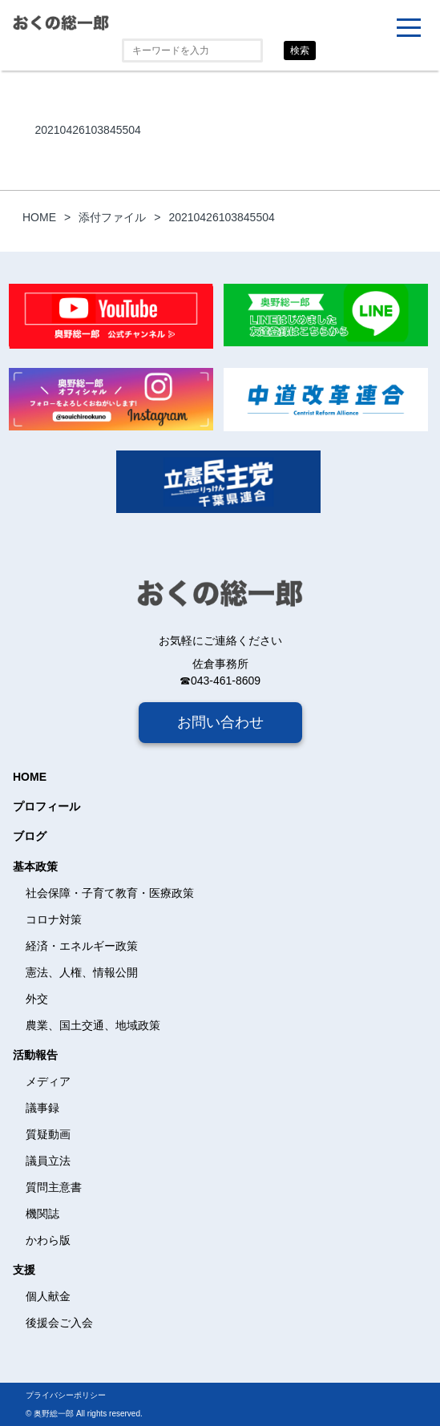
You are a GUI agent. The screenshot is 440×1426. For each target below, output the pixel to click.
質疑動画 (48, 1134)
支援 (24, 1269)
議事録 (42, 1107)
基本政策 (35, 866)
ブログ (29, 836)
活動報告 (35, 1054)
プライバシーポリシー (66, 1395)
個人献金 (48, 1296)
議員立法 (48, 1160)
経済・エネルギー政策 (82, 945)
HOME (29, 776)
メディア (48, 1081)
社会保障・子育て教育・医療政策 (110, 893)
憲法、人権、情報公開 (82, 972)
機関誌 (42, 1213)
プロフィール (46, 806)
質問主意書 (54, 1187)
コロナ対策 (54, 919)
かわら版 (48, 1240)
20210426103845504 (87, 129)
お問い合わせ (220, 722)
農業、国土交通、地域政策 (93, 1025)
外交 (37, 998)
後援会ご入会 (59, 1322)
